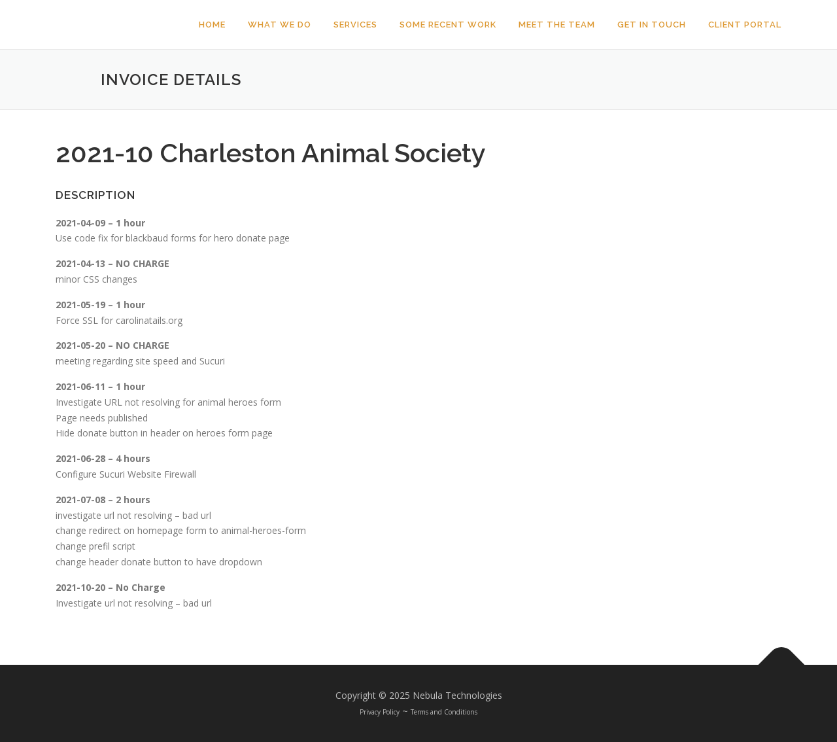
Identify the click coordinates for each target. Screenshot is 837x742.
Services (355, 24)
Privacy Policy (380, 711)
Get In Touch (651, 24)
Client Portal (744, 24)
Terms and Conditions (444, 711)
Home (212, 24)
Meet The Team (557, 24)
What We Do (279, 24)
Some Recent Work (448, 24)
